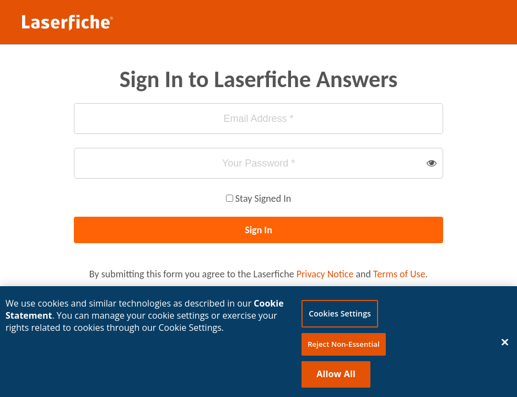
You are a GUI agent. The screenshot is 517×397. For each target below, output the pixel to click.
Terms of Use (399, 274)
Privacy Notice (325, 274)
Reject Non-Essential (344, 346)
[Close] (505, 344)
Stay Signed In (263, 198)
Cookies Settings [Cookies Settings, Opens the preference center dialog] (340, 315)
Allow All (336, 376)
